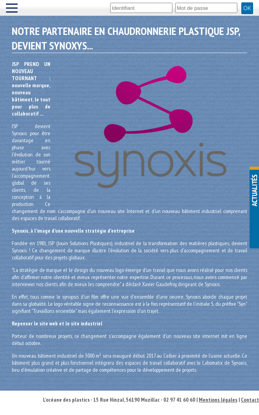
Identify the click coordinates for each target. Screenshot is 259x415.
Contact (250, 399)
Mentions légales (218, 399)
